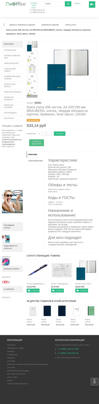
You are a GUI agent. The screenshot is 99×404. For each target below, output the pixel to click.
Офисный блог (11, 63)
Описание (32, 154)
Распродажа (10, 113)
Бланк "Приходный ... (60, 284)
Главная (10, 351)
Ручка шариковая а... (36, 284)
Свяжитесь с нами (15, 348)
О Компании (10, 50)
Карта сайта (12, 377)
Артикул (30, 103)
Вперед (32, 96)
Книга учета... (30, 320)
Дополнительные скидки (18, 371)
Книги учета (52, 192)
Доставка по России (16, 374)
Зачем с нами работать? (17, 384)
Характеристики (35, 161)
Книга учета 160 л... (84, 284)
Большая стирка (11, 269)
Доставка (11, 361)
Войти (77, 3)
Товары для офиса (10, 70)
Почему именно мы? (12, 57)
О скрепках (9, 289)
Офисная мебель (12, 92)
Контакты (9, 118)
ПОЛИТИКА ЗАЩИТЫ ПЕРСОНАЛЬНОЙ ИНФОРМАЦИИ (27, 364)
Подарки (10, 358)
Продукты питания (9, 98)
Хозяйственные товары (12, 77)
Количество (31, 134)
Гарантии (11, 368)
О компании (12, 355)
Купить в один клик (36, 143)
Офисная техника (8, 106)
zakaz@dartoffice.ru (70, 358)
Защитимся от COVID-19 (11, 247)
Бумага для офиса (9, 85)
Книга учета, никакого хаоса (59, 189)
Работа (10, 380)
